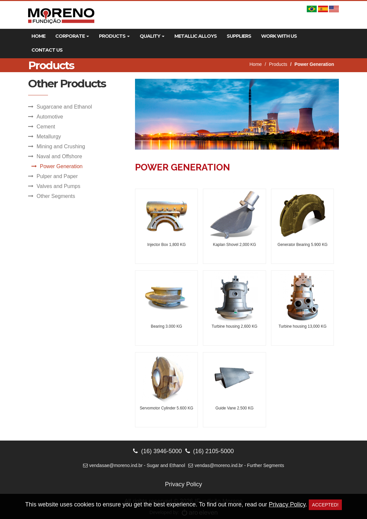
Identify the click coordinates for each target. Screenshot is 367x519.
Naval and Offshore (59, 156)
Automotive (50, 116)
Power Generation (61, 166)
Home (38, 36)
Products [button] (114, 36)
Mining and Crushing (61, 146)
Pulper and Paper (57, 176)
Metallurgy (49, 136)
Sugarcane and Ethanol (64, 107)
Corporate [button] (72, 36)
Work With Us (279, 36)
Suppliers (239, 36)
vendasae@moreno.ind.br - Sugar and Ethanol (134, 465)
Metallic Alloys (195, 36)
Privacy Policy (183, 484)
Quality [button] (152, 36)
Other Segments (56, 196)
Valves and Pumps (58, 186)
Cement (46, 126)
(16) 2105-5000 (209, 451)
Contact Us (47, 50)
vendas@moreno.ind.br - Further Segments (236, 465)
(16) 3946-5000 (157, 451)
